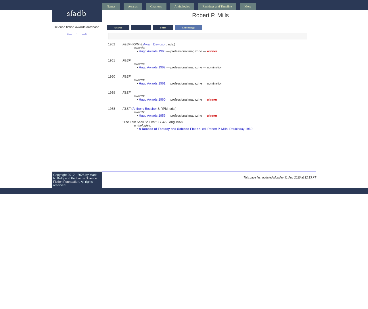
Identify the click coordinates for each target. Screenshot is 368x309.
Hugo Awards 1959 (152, 115)
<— (69, 34)
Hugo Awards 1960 (152, 99)
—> (84, 34)
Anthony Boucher (145, 108)
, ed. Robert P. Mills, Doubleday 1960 (195, 128)
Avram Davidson (154, 44)
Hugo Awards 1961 (152, 83)
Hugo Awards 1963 (152, 51)
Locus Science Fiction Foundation (75, 179)
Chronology (188, 27)
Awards (133, 6)
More (247, 6)
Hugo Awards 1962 (152, 67)
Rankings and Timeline (217, 6)
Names (111, 6)
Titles (163, 27)
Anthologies (182, 6)
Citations (156, 6)
